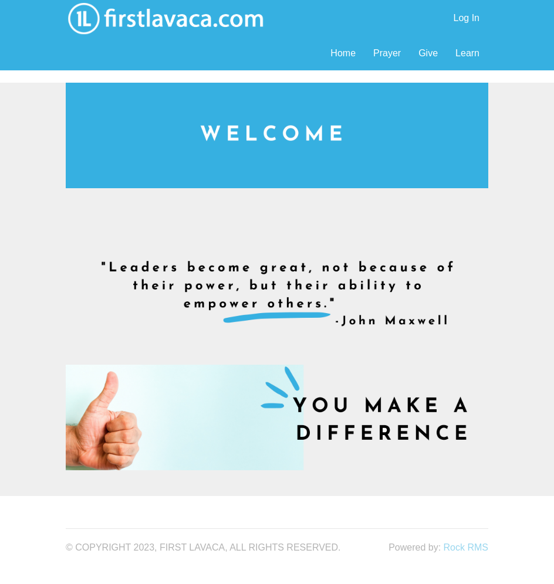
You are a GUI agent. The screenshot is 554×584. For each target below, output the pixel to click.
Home (343, 53)
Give (428, 53)
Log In (466, 18)
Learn (467, 53)
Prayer (387, 53)
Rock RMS (466, 547)
